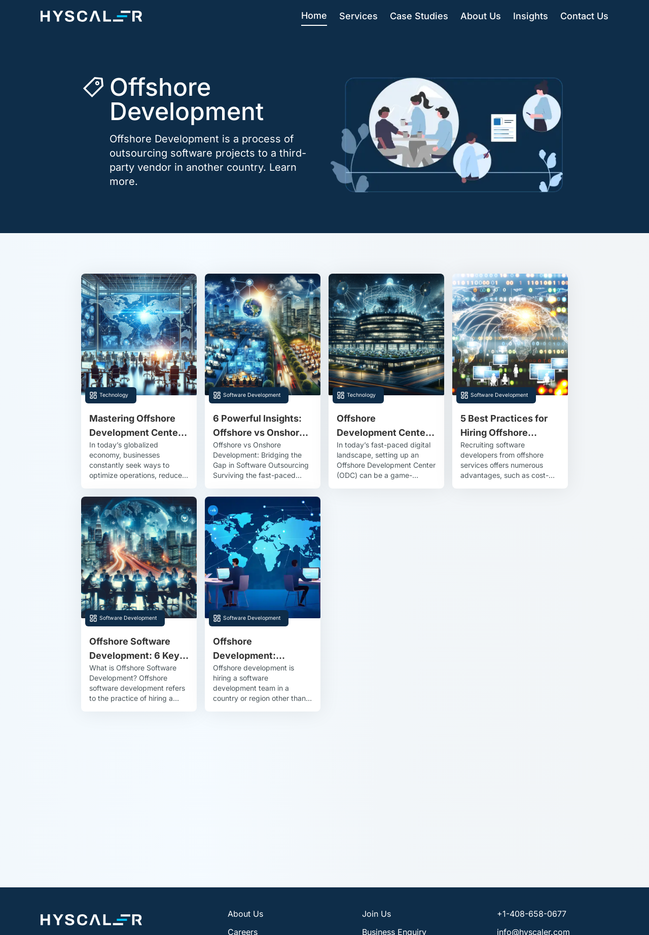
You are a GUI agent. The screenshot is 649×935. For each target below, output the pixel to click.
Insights (530, 16)
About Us (480, 16)
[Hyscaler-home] (91, 16)
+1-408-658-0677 (531, 914)
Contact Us (584, 16)
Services (358, 16)
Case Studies (419, 16)
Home (314, 15)
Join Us (376, 914)
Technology (113, 395)
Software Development (251, 395)
